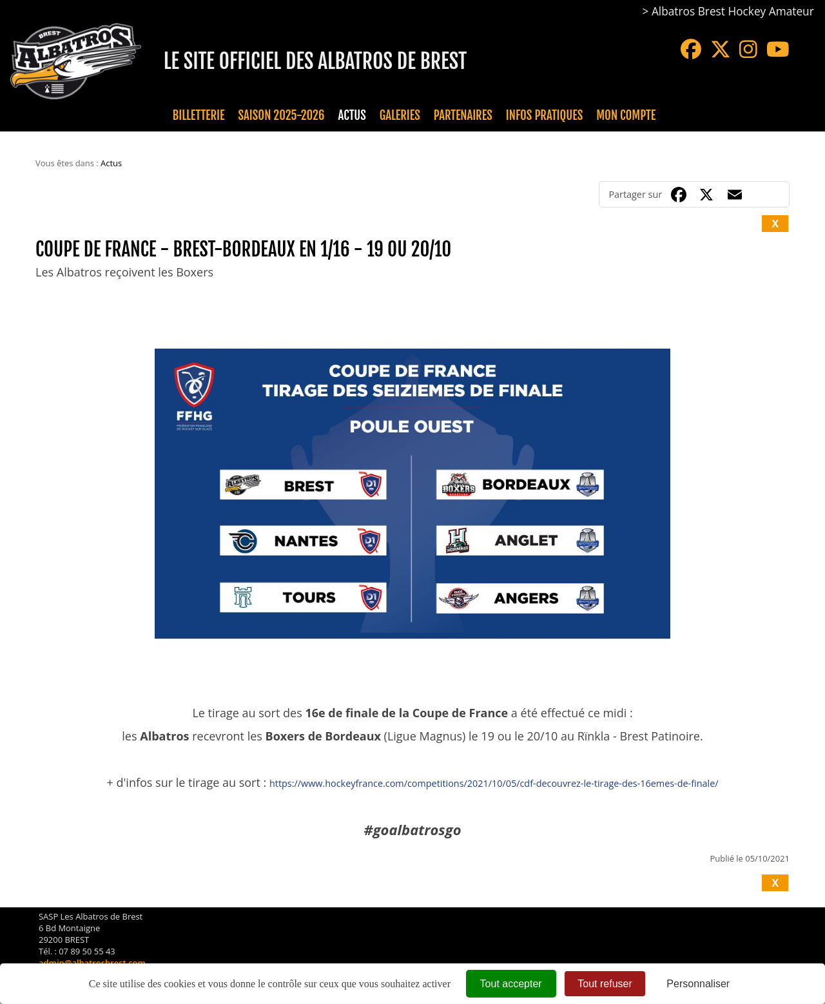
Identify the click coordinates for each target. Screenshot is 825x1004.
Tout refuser (605, 983)
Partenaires (463, 115)
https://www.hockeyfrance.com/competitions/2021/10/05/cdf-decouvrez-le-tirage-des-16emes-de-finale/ (494, 783)
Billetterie (199, 115)
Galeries (400, 115)
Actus (351, 115)
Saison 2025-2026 (281, 115)
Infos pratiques (544, 115)
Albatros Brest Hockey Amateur (733, 11)
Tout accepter (511, 983)
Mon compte (625, 115)
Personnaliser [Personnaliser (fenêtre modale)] (698, 983)
